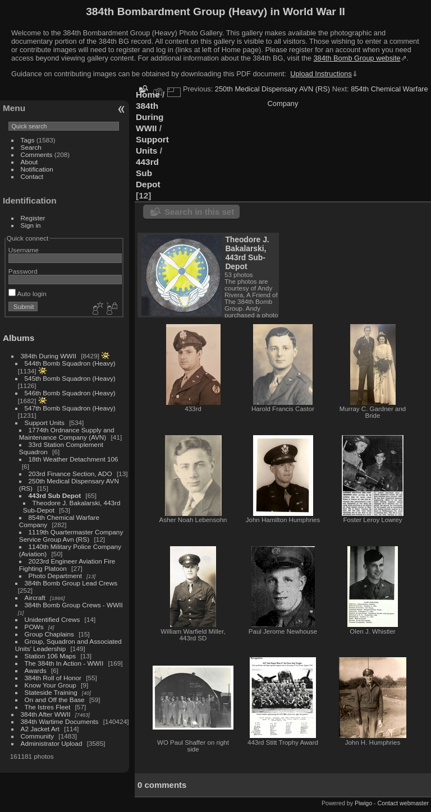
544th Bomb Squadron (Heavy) (70, 363)
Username (23, 249)
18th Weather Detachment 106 (73, 459)
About (29, 161)
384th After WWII (46, 714)
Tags (28, 140)
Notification (37, 169)
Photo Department (55, 575)
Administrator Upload (51, 743)
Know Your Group (50, 685)
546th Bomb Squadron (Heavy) (70, 392)
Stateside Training (51, 692)
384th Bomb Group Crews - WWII (74, 604)
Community (37, 736)
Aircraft (35, 597)
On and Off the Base (55, 699)
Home (148, 94)
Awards (36, 670)
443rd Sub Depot (55, 495)
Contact (32, 176)
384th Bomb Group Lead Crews (71, 583)
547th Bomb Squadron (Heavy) (70, 408)
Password (23, 271)
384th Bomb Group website (357, 58)
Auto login (27, 293)
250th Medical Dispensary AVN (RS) (272, 89)
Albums (18, 338)
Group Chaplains (49, 634)
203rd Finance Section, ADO (70, 473)
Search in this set (199, 211)
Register (33, 218)
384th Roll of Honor (53, 677)
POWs (34, 626)
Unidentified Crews (52, 619)
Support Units (45, 422)
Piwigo (363, 803)
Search (31, 147)
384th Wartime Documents (60, 721)
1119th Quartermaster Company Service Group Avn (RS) (71, 535)
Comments (37, 154)
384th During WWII (48, 355)
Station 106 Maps (50, 655)
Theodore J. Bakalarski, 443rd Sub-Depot (247, 253)
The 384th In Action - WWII (64, 663)
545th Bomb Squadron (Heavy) (70, 378)
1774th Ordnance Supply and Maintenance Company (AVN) (66, 433)
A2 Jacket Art (40, 728)
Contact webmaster (403, 803)
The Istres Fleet (48, 706)
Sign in (31, 225)
